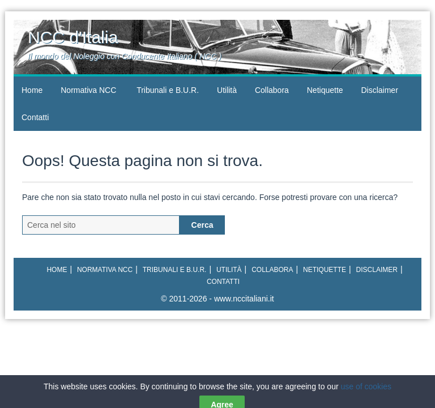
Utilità (227, 90)
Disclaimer (379, 90)
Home (32, 90)
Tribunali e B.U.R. (168, 90)
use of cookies (366, 400)
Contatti (35, 117)
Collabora (272, 90)
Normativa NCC (88, 90)
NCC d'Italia (73, 37)
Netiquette (325, 90)
